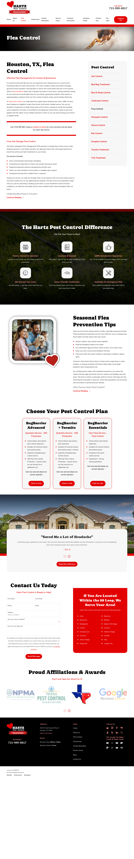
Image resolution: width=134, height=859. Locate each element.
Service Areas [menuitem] (58, 19)
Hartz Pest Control (15, 101)
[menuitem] (107, 76)
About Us (76, 775)
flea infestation (18, 91)
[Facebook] (117, 770)
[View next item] (69, 753)
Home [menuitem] (9, 19)
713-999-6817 (118, 8)
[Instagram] (112, 770)
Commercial (77, 784)
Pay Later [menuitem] (107, 19)
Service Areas (78, 792)
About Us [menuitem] (15, 19)
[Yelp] (112, 775)
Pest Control (77, 779)
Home (75, 770)
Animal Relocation (79, 788)
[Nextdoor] (121, 770)
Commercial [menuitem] (35, 19)
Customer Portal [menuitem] (86, 19)
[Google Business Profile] (107, 770)
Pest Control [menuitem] (23, 19)
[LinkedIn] (117, 775)
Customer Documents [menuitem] (71, 19)
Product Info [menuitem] (98, 19)
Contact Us (121, 19)
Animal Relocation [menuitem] (45, 19)
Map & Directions (46, 775)
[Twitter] (121, 775)
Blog (75, 797)
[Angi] (107, 775)
